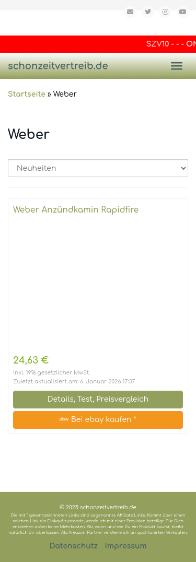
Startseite (26, 94)
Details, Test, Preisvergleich (98, 399)
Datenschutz (73, 546)
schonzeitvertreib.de (58, 66)
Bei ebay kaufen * (98, 420)
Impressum (126, 546)
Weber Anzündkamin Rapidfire (76, 210)
